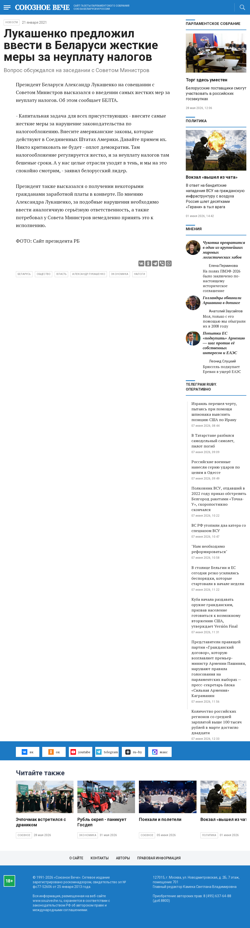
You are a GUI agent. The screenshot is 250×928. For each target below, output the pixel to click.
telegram (107, 751)
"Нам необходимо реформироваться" (209, 549)
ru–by (133, 752)
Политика (196, 121)
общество (44, 274)
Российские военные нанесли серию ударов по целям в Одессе (215, 467)
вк (27, 751)
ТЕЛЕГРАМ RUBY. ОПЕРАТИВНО (201, 387)
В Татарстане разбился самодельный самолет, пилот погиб (212, 441)
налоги (139, 274)
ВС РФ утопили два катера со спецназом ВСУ (218, 528)
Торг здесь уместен (206, 79)
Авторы (123, 858)
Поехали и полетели (160, 819)
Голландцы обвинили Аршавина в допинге (222, 300)
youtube (80, 751)
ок (54, 751)
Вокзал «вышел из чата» (212, 177)
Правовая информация (159, 858)
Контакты (100, 858)
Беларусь (24, 274)
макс (160, 752)
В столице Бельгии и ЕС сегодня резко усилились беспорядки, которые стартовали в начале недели (217, 575)
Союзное (24, 835)
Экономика (87, 835)
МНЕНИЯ (194, 229)
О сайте (76, 858)
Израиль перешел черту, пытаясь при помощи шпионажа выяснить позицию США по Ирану (214, 411)
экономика (119, 274)
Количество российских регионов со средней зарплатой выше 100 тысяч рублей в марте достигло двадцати (216, 722)
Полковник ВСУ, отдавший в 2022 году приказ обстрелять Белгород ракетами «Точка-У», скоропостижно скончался (218, 498)
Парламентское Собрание (213, 24)
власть (61, 274)
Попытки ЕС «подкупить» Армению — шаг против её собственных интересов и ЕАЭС (224, 343)
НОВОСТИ (11, 22)
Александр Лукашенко (88, 274)
